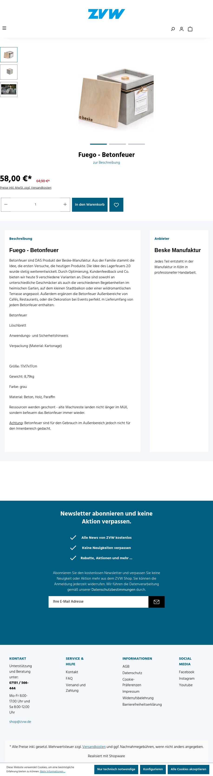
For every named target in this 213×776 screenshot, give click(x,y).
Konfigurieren (153, 769)
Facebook (186, 672)
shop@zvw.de (20, 722)
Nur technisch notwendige (116, 769)
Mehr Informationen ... (52, 772)
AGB (125, 667)
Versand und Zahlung (76, 688)
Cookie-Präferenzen (131, 682)
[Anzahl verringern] (6, 205)
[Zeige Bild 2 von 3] (117, 144)
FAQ (69, 679)
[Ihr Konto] (181, 29)
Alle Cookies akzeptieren (188, 769)
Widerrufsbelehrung (138, 698)
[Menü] (4, 28)
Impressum (130, 692)
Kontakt (72, 672)
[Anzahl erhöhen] (65, 205)
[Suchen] (172, 29)
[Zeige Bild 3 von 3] (136, 144)
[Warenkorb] (190, 29)
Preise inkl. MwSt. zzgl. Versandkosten (25, 188)
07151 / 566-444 (19, 685)
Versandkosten (94, 747)
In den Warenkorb (90, 205)
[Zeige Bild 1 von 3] (98, 144)
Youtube (186, 685)
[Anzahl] (35, 205)
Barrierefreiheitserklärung (142, 705)
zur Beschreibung (106, 163)
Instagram (187, 679)
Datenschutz (132, 673)
